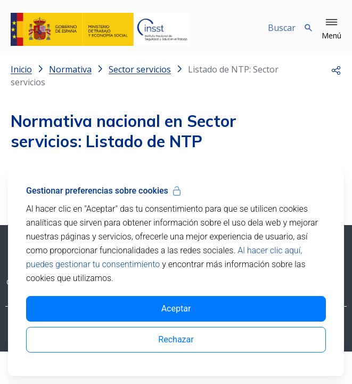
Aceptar (176, 308)
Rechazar (175, 339)
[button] (331, 29)
